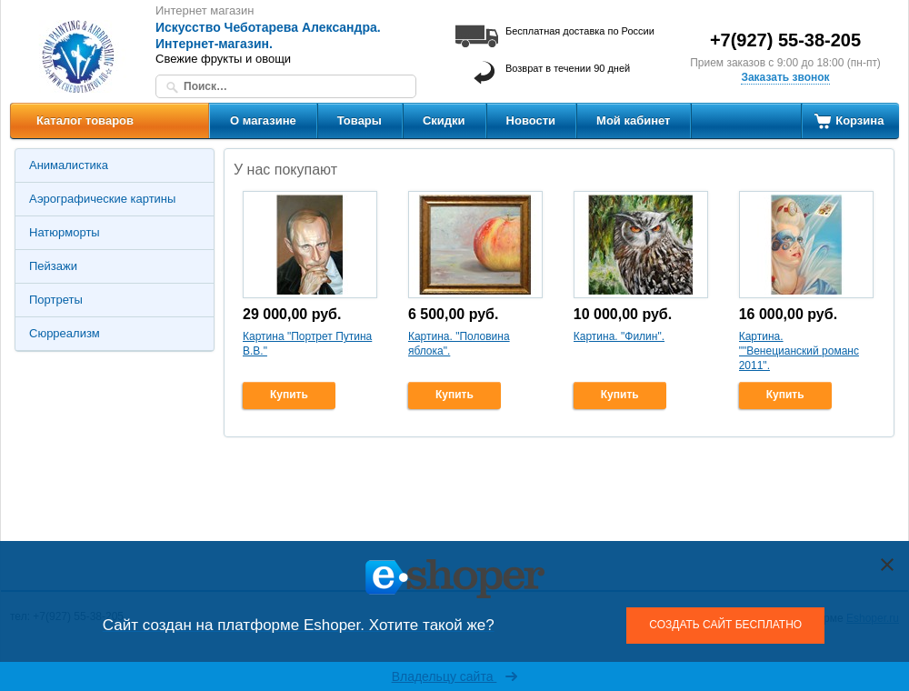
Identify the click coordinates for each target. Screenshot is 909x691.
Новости (531, 120)
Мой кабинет (633, 120)
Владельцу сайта (455, 676)
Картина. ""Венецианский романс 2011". (799, 350)
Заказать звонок (785, 77)
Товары (359, 120)
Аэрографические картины (102, 198)
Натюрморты (64, 232)
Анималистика (68, 165)
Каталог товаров (85, 120)
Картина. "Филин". (619, 336)
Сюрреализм (64, 333)
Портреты (56, 299)
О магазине (263, 120)
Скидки (444, 120)
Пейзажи (53, 266)
